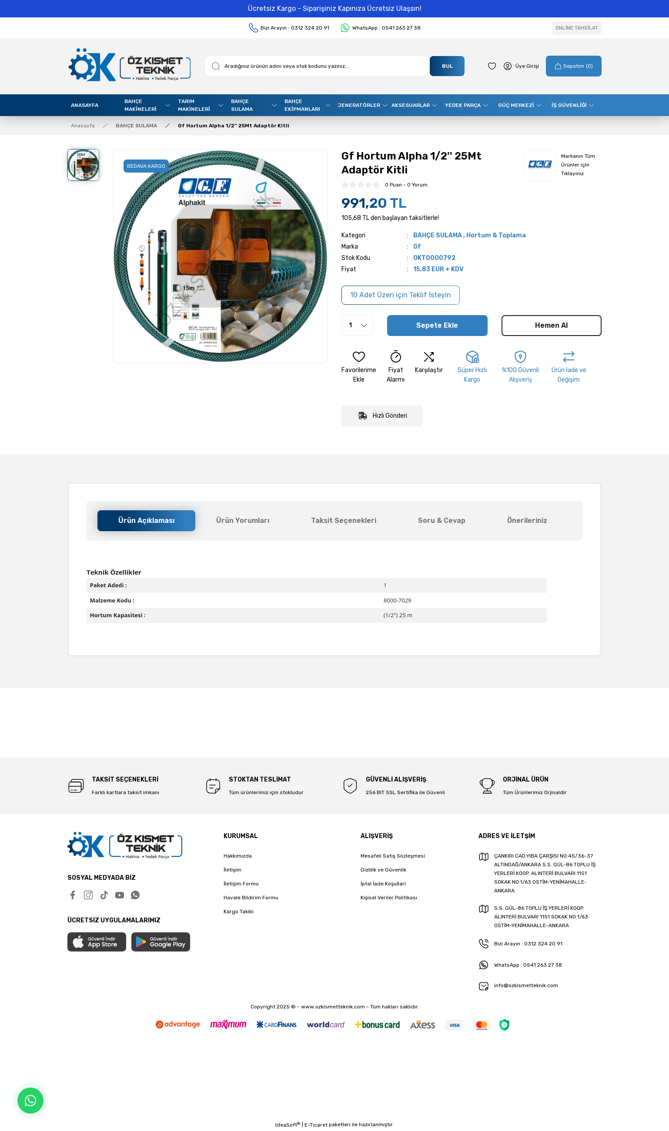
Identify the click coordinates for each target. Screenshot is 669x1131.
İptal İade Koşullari (383, 884)
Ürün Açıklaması (146, 520)
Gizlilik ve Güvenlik (383, 870)
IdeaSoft (287, 1124)
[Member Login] (521, 66)
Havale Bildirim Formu (251, 898)
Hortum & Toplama (496, 235)
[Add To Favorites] (358, 367)
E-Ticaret (316, 1125)
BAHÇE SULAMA (437, 235)
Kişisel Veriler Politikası (389, 898)
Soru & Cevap (441, 520)
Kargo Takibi (239, 911)
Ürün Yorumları (242, 520)
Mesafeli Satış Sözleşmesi (393, 856)
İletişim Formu (241, 884)
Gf (417, 246)
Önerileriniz (527, 520)
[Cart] (574, 66)
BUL (447, 66)
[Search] (334, 66)
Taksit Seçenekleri (343, 520)
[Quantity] (357, 325)
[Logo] (129, 66)
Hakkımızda (238, 856)
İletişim (232, 870)
